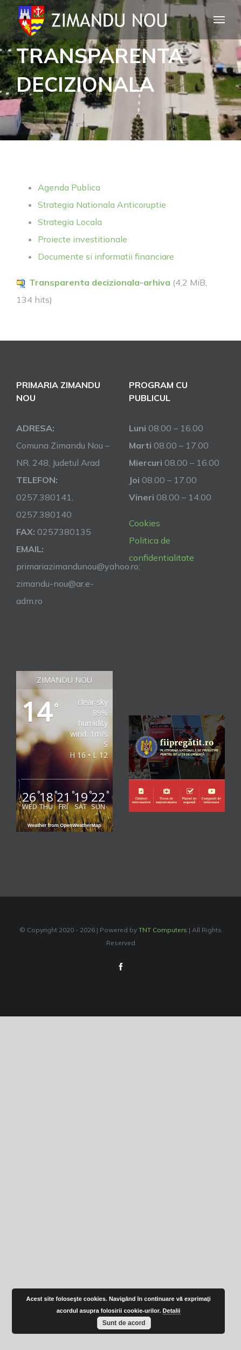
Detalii (172, 1310)
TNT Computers (163, 930)
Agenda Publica (69, 187)
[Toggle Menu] (219, 19)
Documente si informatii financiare (106, 256)
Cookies (144, 523)
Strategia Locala (70, 221)
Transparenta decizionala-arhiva (99, 282)
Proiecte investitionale (82, 239)
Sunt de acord (124, 1323)
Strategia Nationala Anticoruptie (102, 204)
